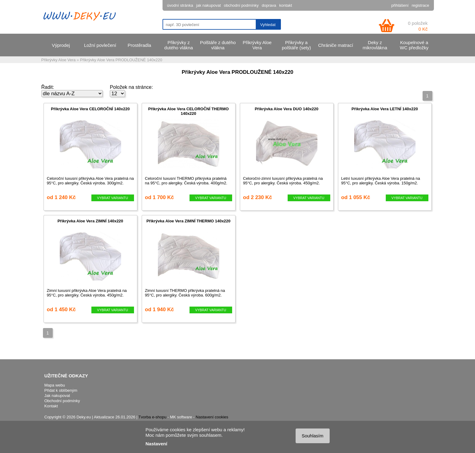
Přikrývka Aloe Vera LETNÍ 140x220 (384, 109)
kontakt (285, 5)
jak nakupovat (208, 5)
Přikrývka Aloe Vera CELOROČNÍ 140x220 (90, 109)
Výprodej (61, 45)
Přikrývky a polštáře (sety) (296, 45)
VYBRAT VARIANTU (112, 198)
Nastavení (156, 443)
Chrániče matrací (335, 45)
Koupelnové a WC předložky (414, 45)
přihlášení (399, 5)
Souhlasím (313, 435)
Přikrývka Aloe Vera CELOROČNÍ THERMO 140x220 (188, 111)
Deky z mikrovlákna (374, 45)
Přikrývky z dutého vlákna (178, 45)
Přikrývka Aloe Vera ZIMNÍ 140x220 (90, 221)
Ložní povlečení (100, 45)
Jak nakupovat (57, 395)
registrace (420, 5)
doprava (269, 5)
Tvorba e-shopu (153, 417)
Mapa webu (54, 385)
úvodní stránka (180, 5)
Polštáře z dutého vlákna (218, 45)
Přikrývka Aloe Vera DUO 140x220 (287, 109)
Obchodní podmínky (62, 400)
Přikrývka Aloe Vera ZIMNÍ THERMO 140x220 (188, 221)
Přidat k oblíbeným (61, 390)
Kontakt (51, 406)
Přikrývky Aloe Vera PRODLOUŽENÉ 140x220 (121, 60)
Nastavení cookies (212, 417)
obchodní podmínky (241, 5)
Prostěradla (139, 45)
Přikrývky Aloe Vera (257, 45)
